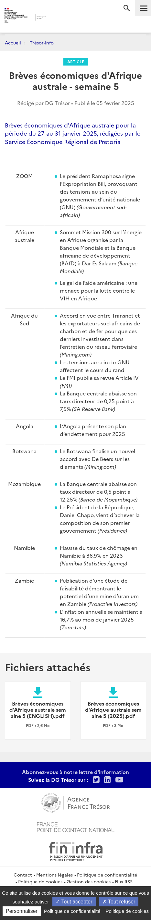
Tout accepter (74, 901)
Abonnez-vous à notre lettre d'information (75, 771)
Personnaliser (22, 911)
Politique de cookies (40, 881)
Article (75, 61)
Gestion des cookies (89, 881)
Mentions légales (54, 874)
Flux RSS (124, 881)
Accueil (13, 42)
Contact (23, 874)
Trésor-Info (42, 42)
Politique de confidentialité (107, 874)
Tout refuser (118, 901)
